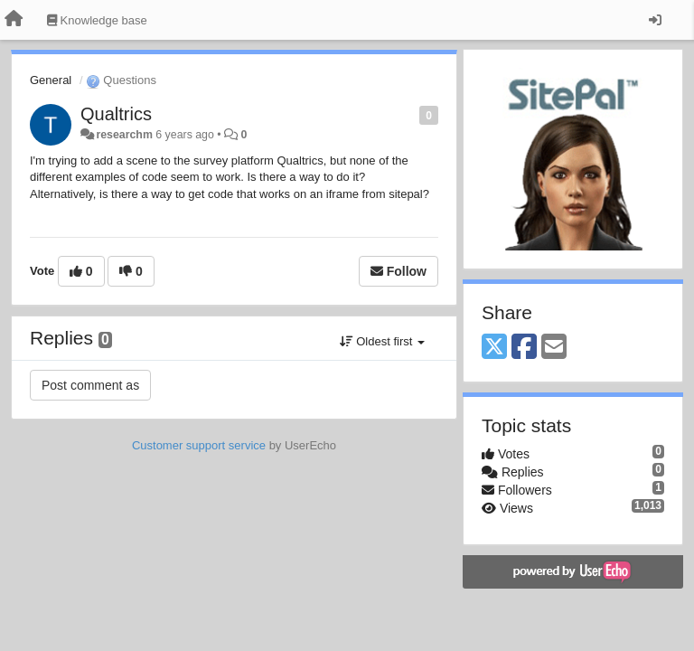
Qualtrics (116, 114)
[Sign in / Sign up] (655, 20)
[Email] (554, 347)
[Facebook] (524, 347)
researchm (124, 134)
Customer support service (199, 445)
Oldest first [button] (382, 341)
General (50, 80)
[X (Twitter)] (494, 347)
